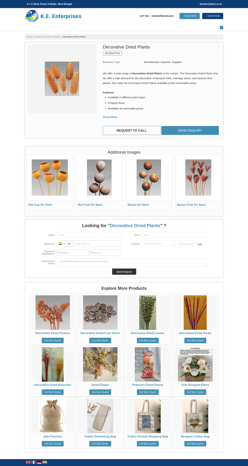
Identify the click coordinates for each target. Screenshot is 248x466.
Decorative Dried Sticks (195, 333)
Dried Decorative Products (47, 37)
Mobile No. (49, 243)
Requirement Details (48, 262)
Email (137, 235)
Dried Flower (100, 385)
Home (29, 37)
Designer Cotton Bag (195, 436)
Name (51, 235)
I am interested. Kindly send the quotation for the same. (131, 262)
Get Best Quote (52, 340)
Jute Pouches (52, 436)
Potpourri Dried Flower (147, 385)
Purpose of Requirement (48, 252)
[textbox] (186, 244)
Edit (200, 244)
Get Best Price (112, 53)
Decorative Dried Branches (52, 385)
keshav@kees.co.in (211, 4)
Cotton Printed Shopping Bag (147, 436)
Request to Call (132, 130)
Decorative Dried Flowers (52, 333)
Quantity (135, 243)
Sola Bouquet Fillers (195, 385)
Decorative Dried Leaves (147, 333)
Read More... (111, 117)
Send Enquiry (190, 130)
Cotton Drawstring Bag (100, 436)
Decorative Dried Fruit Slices (100, 333)
